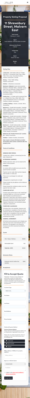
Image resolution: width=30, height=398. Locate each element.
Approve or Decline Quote (10, 360)
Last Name (6, 303)
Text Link (5, 382)
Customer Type (7, 287)
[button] (27, 2)
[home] (8, 2)
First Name (6, 295)
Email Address (7, 311)
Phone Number (7, 319)
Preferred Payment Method (10, 327)
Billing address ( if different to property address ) (13, 351)
